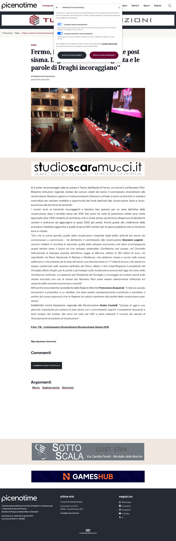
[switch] (60, 33)
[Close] (119, 8)
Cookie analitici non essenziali (78, 34)
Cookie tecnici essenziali (75, 24)
